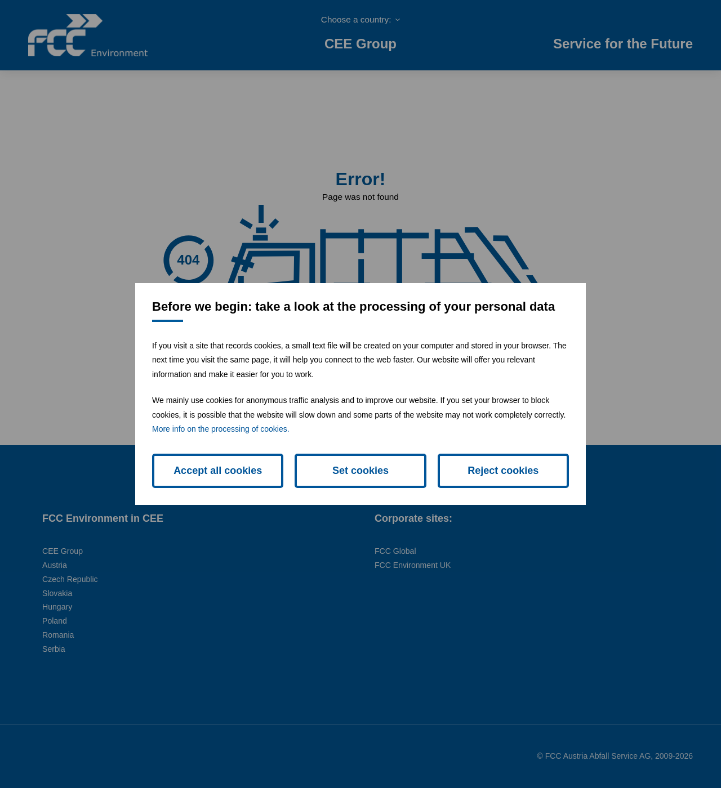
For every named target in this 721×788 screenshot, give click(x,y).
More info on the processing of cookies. (221, 428)
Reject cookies (503, 470)
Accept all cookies (217, 470)
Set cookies (360, 470)
